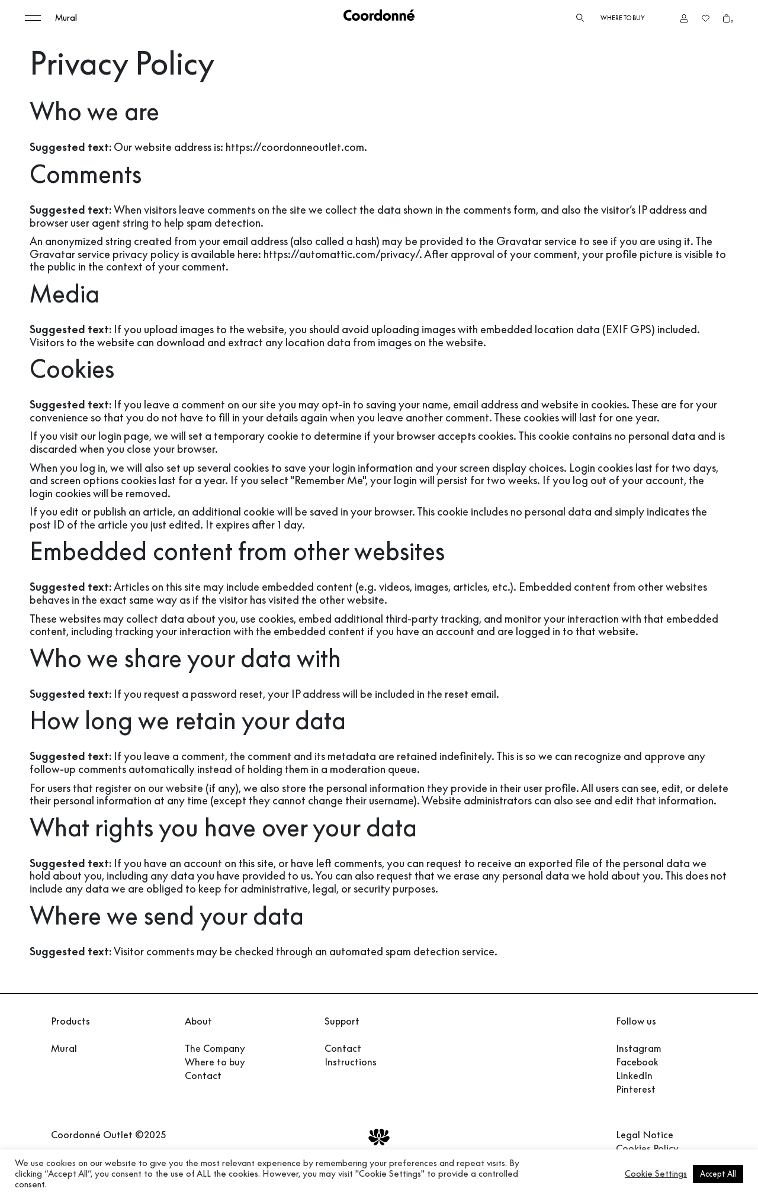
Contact (203, 1075)
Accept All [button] (718, 1173)
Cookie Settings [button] (656, 1173)
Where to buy (622, 18)
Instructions (351, 1062)
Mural (66, 17)
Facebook (637, 1062)
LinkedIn (634, 1075)
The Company (215, 1048)
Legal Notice (644, 1135)
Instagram (638, 1048)
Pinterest (636, 1089)
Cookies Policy (647, 1148)
